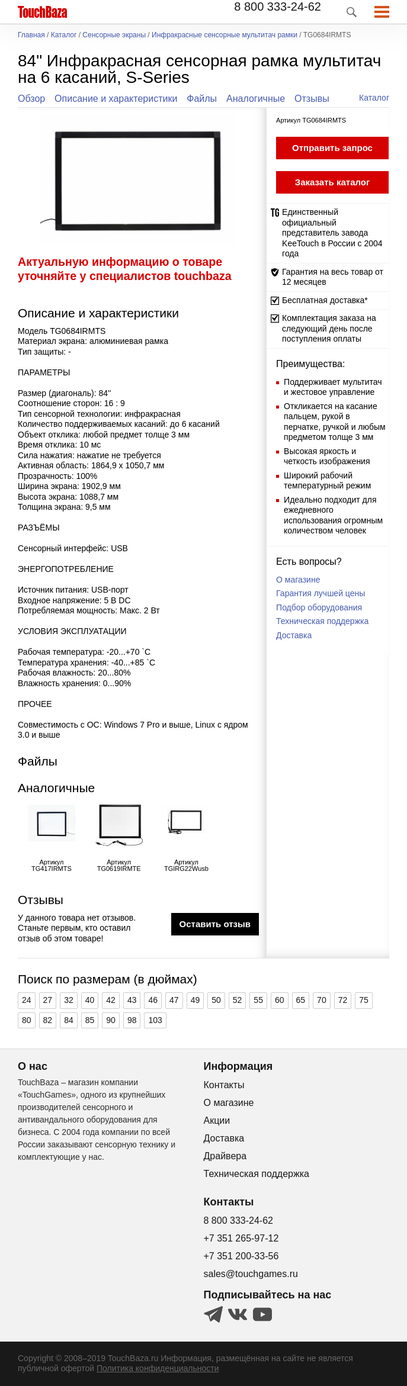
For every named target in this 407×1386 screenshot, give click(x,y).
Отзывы (311, 99)
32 (68, 1000)
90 (111, 1020)
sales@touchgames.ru (251, 1274)
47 (174, 1000)
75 (363, 1000)
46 (153, 1000)
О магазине (298, 579)
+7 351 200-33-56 (241, 1256)
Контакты (224, 1085)
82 (48, 1020)
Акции (217, 1120)
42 (111, 1000)
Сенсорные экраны (114, 35)
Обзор (31, 99)
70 (321, 1000)
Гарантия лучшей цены (320, 593)
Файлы (202, 99)
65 (301, 1000)
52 (237, 1000)
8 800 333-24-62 (277, 6)
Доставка (294, 635)
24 (26, 1000)
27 (48, 1000)
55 (258, 1000)
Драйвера (225, 1156)
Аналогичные (255, 99)
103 (155, 1020)
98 (132, 1020)
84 (68, 1020)
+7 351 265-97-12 (241, 1238)
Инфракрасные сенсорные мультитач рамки (224, 35)
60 (279, 1000)
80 (26, 1020)
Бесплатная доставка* (325, 300)
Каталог (64, 35)
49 (195, 1000)
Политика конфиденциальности (158, 1368)
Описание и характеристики (116, 99)
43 (132, 1000)
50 (216, 1000)
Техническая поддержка (322, 621)
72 (343, 1000)
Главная (31, 35)
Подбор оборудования (319, 607)
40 (90, 1000)
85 (90, 1020)
